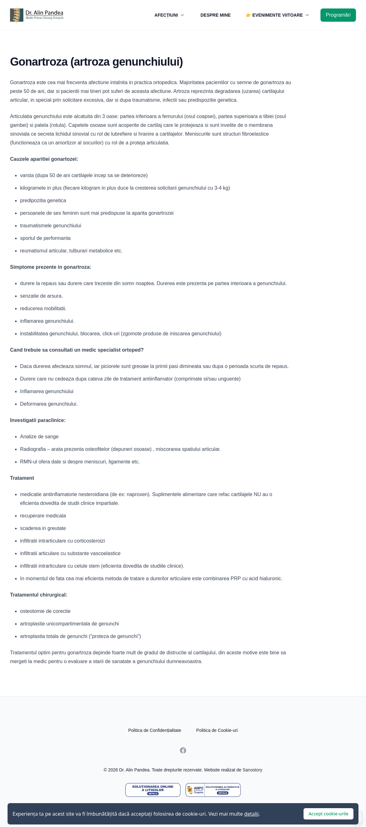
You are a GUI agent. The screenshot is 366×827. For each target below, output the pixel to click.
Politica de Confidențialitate (154, 730)
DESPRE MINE (216, 15)
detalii (251, 813)
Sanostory (252, 769)
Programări (338, 15)
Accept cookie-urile (328, 814)
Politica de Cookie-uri (217, 730)
